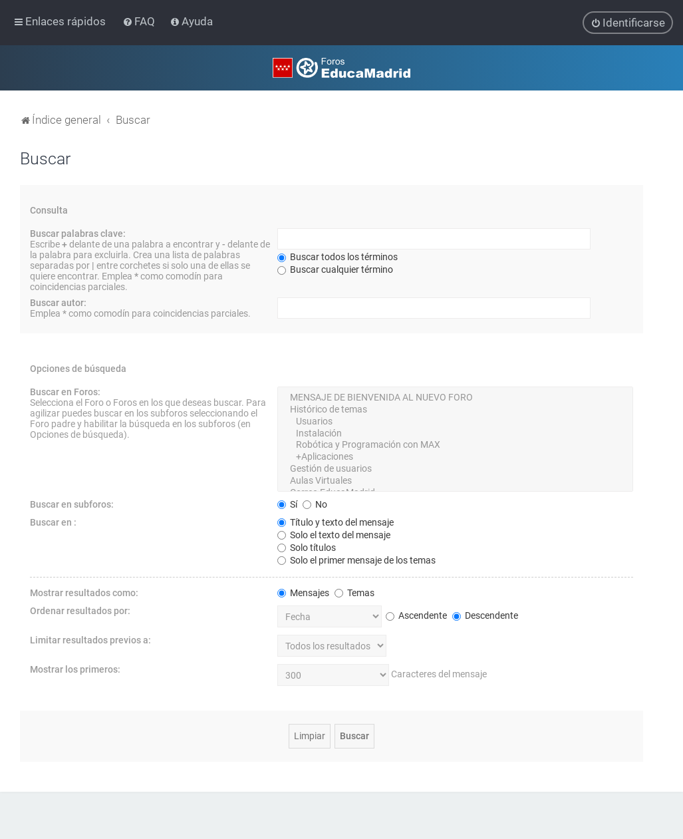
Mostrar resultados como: (84, 592)
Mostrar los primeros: (75, 668)
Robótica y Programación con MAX (455, 445)
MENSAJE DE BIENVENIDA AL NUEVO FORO (455, 397)
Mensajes (303, 592)
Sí (287, 503)
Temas (354, 592)
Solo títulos (306, 547)
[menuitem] (140, 21)
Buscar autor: (58, 302)
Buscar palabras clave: (78, 233)
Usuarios (455, 421)
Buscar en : (53, 521)
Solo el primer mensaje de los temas (356, 559)
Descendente (485, 614)
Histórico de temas (455, 409)
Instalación (455, 433)
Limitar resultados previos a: (90, 639)
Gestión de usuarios (455, 468)
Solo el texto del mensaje (333, 534)
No (315, 503)
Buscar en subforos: (72, 503)
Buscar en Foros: (65, 391)
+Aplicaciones (455, 456)
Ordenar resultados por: (80, 610)
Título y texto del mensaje (335, 521)
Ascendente (416, 614)
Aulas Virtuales (455, 480)
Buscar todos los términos (337, 256)
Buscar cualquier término (335, 268)
